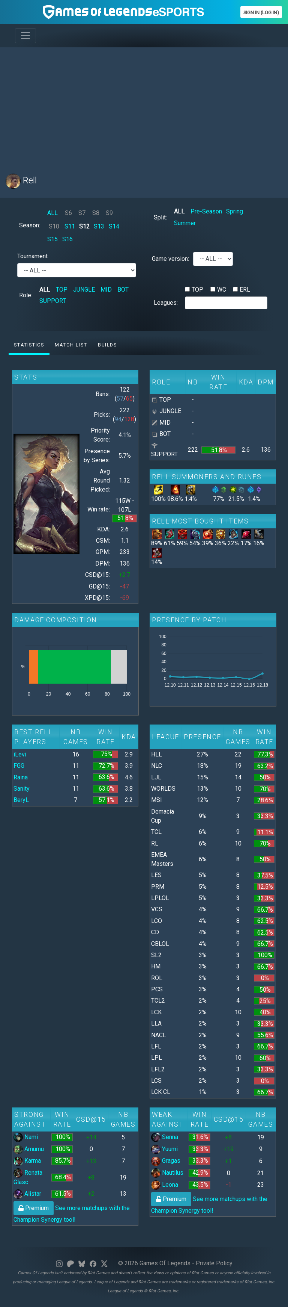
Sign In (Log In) (261, 12)
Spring (234, 211)
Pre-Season (206, 211)
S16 (67, 239)
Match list (71, 345)
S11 (69, 226)
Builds (107, 345)
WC (221, 289)
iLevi (20, 754)
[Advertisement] (144, 106)
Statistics (29, 345)
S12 (84, 226)
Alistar (27, 1193)
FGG (19, 765)
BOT (123, 289)
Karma (27, 1160)
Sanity (22, 788)
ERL (245, 289)
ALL (52, 212)
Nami (26, 1137)
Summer (185, 223)
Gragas (165, 1160)
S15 (52, 239)
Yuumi (164, 1149)
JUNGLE (84, 289)
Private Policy (214, 1263)
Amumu (29, 1149)
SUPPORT (52, 300)
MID (106, 289)
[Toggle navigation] (25, 35)
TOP (62, 289)
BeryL (21, 799)
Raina (21, 777)
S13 (99, 226)
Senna (164, 1137)
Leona (164, 1184)
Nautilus (167, 1172)
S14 (114, 226)
